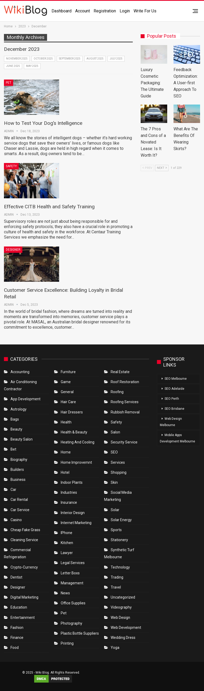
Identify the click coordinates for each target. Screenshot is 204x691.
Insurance (69, 502)
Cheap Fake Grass (25, 530)
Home (66, 452)
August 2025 (95, 58)
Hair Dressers (72, 412)
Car (13, 489)
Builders (17, 469)
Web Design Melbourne (171, 422)
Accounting (20, 372)
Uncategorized (123, 597)
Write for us (145, 10)
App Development (25, 399)
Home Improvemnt (76, 462)
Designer (13, 249)
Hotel (65, 472)
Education (19, 607)
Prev (147, 168)
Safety (11, 166)
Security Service (124, 442)
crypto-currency (24, 567)
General (67, 392)
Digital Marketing (24, 597)
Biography (19, 459)
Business (18, 479)
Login (125, 10)
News (65, 593)
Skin (114, 482)
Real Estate (120, 372)
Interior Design (73, 513)
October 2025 (43, 58)
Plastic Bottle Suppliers (80, 633)
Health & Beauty (74, 432)
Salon (115, 432)
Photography (71, 623)
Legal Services (73, 563)
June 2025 (13, 66)
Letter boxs (70, 573)
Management (72, 583)
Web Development (126, 627)
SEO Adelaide (174, 389)
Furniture (68, 372)
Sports (116, 530)
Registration (105, 10)
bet (13, 449)
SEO (114, 452)
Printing (67, 643)
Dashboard (62, 10)
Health (66, 422)
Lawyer (67, 553)
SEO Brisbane (174, 409)
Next (162, 168)
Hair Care (68, 402)
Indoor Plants (72, 482)
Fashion (17, 627)
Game (66, 382)
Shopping (118, 472)
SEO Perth (172, 399)
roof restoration (125, 382)
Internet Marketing (76, 523)
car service (20, 510)
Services (118, 462)
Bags (15, 419)
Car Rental (19, 499)
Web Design (120, 617)
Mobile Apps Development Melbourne (177, 438)
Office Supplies (73, 603)
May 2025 (32, 66)
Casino (16, 520)
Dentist (16, 577)
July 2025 (116, 58)
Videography (121, 607)
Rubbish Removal (125, 412)
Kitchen (67, 543)
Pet (8, 83)
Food (15, 647)
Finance (17, 637)
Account (82, 10)
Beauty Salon (22, 439)
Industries (69, 492)
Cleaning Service (24, 540)
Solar (115, 510)
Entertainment (23, 617)
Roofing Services (125, 402)
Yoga (115, 647)
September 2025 (69, 58)
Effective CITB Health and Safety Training (49, 207)
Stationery (119, 540)
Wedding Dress (123, 637)
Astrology (19, 409)
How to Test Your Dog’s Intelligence (43, 123)
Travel (116, 587)
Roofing (117, 392)
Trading (117, 577)
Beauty (16, 429)
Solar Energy (121, 520)
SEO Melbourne (176, 379)
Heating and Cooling (77, 442)
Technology (120, 567)
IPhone (66, 533)
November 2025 (17, 58)
